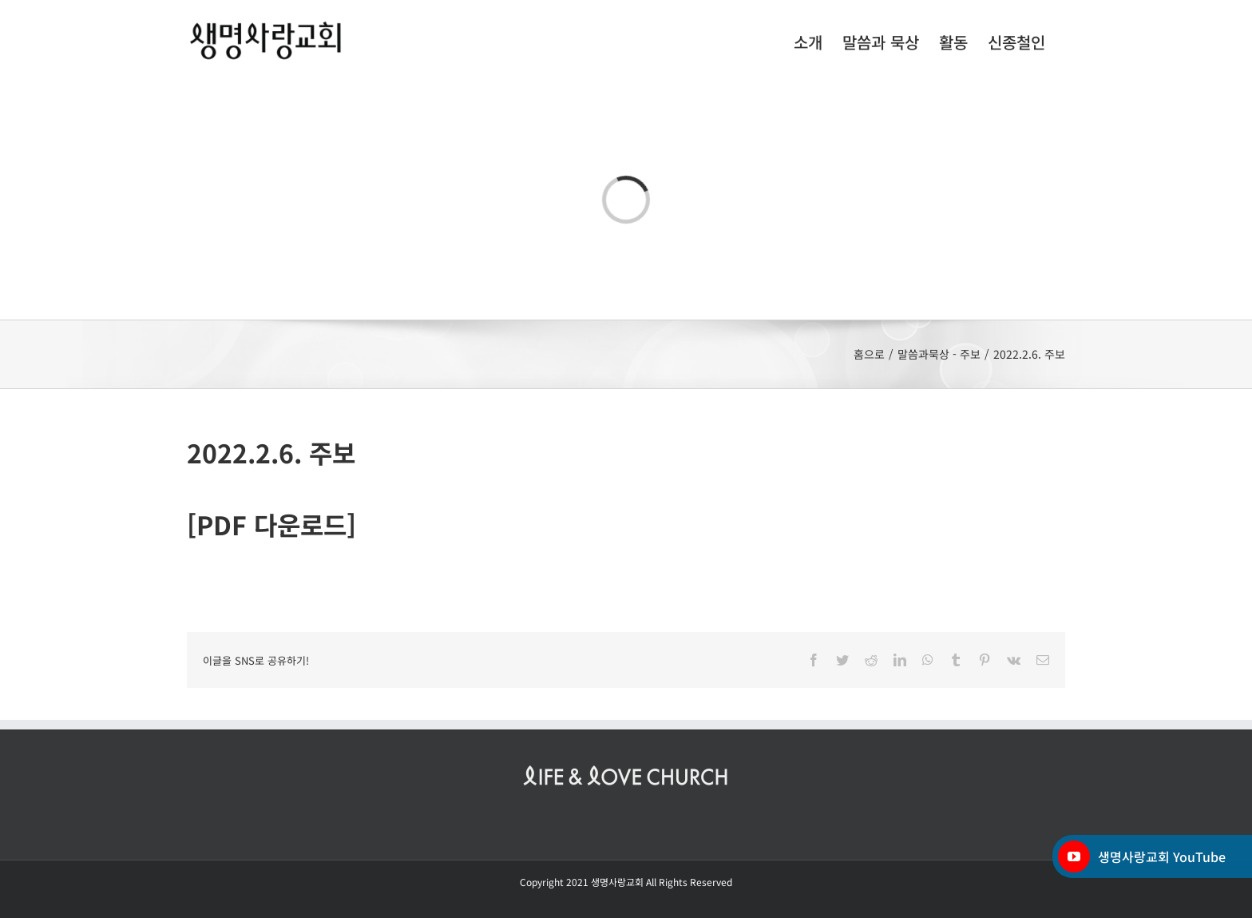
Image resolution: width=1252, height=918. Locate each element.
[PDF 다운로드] (271, 524)
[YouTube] (1074, 856)
